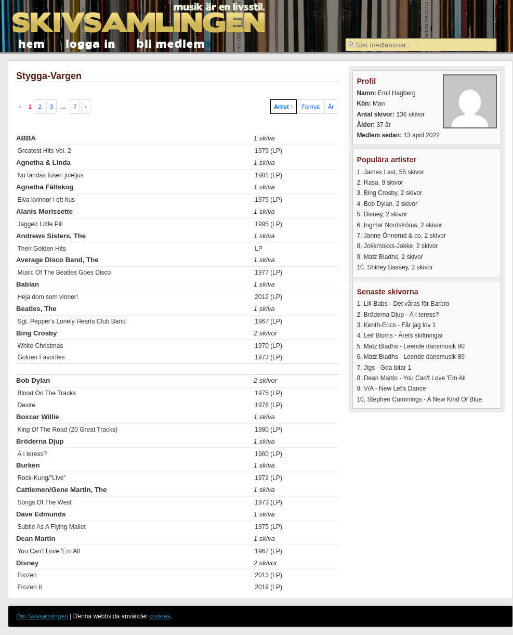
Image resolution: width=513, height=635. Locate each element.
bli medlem (171, 43)
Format (310, 106)
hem (32, 43)
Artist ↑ (283, 106)
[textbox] (421, 44)
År (331, 106)
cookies (159, 616)
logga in (91, 43)
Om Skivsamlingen (42, 616)
